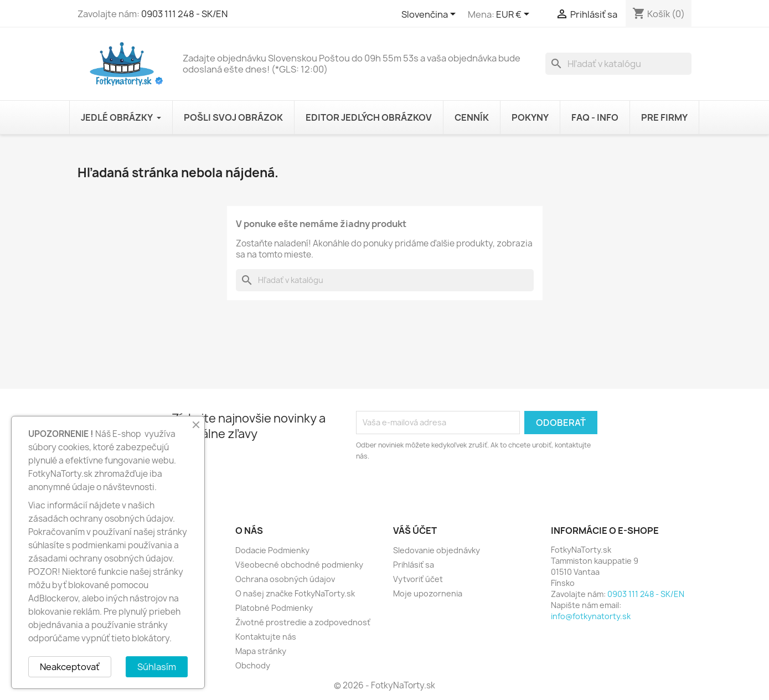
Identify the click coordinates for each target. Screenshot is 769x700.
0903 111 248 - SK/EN (184, 14)
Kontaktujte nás (265, 636)
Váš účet (415, 530)
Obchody (252, 665)
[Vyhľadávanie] (618, 64)
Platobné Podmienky (274, 608)
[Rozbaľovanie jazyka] (430, 15)
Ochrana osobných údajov (285, 579)
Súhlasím (156, 667)
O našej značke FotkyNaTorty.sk (295, 593)
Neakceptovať (70, 667)
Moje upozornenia (427, 593)
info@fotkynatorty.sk (591, 616)
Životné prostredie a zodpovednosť (302, 622)
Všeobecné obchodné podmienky (299, 564)
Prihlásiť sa (413, 564)
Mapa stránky (260, 651)
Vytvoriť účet (418, 579)
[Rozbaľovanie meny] (514, 15)
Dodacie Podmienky (272, 550)
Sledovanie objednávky (436, 550)
